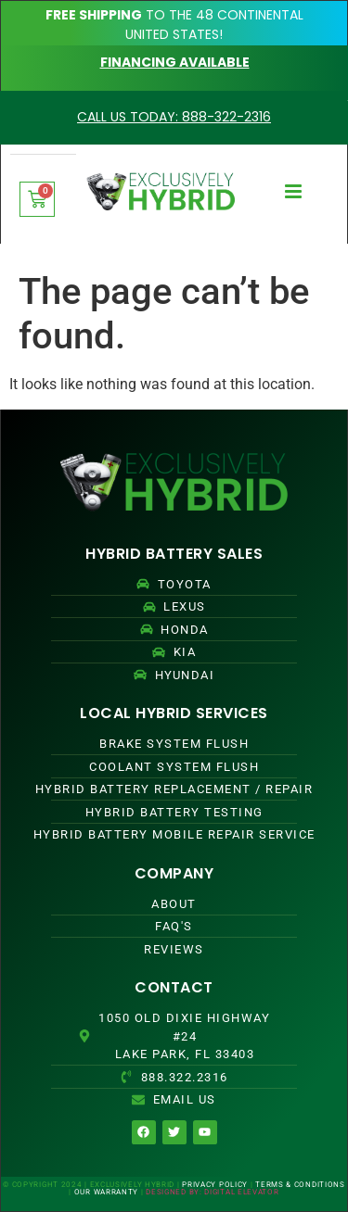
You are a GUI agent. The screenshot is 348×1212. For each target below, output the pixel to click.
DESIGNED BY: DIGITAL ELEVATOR (212, 1192)
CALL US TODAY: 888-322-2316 (174, 116)
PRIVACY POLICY (215, 1184)
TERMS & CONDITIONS (300, 1184)
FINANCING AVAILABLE (175, 62)
